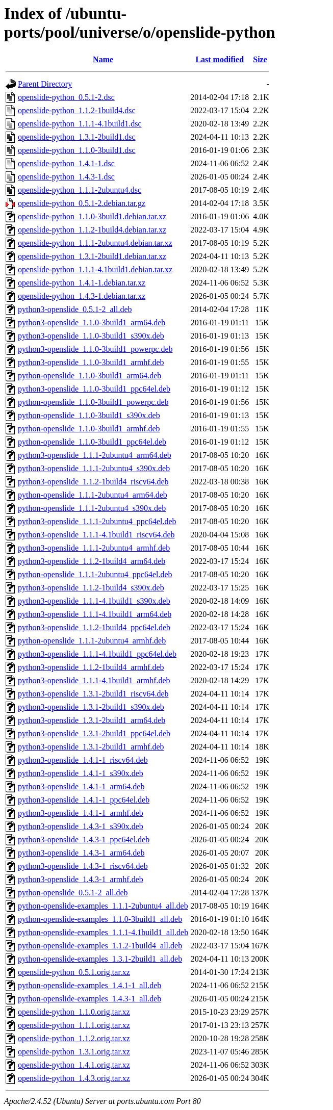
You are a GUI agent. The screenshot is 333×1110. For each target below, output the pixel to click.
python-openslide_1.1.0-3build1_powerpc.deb (93, 402)
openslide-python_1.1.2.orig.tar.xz (74, 1038)
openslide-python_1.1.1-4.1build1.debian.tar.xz (95, 269)
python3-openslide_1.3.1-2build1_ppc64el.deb (94, 733)
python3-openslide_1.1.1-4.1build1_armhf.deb (94, 680)
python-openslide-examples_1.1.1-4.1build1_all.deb (103, 932)
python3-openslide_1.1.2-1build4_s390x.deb (91, 587)
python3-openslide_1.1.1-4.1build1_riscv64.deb (96, 534)
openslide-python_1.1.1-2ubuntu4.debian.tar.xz (95, 243)
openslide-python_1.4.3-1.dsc (66, 176)
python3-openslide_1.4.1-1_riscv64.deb (83, 760)
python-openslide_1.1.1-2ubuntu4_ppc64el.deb (95, 574)
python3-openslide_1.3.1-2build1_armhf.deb (91, 746)
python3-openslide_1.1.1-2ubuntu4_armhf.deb (94, 548)
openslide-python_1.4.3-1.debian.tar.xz (81, 296)
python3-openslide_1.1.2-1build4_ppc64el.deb (94, 627)
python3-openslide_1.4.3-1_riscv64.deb (83, 866)
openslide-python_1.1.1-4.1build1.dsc (80, 123)
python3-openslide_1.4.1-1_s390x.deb (80, 773)
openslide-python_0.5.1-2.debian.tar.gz (81, 203)
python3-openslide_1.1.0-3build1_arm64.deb (91, 322)
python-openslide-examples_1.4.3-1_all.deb (89, 998)
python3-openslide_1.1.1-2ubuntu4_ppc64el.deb (97, 521)
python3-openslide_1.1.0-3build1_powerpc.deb (95, 349)
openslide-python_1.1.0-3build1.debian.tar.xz (92, 216)
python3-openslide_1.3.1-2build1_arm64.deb (91, 720)
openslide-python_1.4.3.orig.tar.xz (74, 1078)
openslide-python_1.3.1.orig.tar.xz (74, 1051)
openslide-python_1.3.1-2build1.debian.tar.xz (92, 256)
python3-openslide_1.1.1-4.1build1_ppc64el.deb (97, 654)
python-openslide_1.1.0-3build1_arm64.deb (89, 375)
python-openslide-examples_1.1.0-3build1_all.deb (100, 919)
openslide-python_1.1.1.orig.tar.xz (74, 1025)
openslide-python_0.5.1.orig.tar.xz (74, 972)
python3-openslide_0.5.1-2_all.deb (75, 309)
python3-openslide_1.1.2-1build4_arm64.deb (91, 561)
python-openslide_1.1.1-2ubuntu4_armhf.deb (92, 640)
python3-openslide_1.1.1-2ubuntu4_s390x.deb (94, 468)
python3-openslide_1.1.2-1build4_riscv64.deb (93, 481)
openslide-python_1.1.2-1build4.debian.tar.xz (92, 229)
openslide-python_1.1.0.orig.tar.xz (74, 1012)
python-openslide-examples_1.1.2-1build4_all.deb (100, 945)
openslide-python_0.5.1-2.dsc (66, 97)
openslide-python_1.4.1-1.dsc (66, 163)
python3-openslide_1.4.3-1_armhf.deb (80, 879)
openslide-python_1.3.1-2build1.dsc (77, 137)
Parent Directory (45, 84)
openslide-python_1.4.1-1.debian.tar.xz (81, 282)
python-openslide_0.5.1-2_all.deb (73, 892)
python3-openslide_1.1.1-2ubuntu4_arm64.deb (94, 455)
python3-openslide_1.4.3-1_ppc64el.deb (83, 839)
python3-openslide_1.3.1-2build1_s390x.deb (91, 707)
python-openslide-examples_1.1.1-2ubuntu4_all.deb (103, 905)
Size (260, 59)
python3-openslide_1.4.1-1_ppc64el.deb (83, 799)
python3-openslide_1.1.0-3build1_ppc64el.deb (94, 388)
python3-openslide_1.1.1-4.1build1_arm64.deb (94, 614)
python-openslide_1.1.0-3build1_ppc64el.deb (92, 441)
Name (103, 59)
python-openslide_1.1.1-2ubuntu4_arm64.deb (92, 495)
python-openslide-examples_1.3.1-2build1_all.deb (100, 958)
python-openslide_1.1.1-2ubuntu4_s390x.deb (92, 508)
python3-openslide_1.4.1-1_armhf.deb (80, 813)
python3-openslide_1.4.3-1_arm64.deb (81, 852)
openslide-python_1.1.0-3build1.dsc (77, 150)
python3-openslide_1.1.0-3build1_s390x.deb (91, 335)
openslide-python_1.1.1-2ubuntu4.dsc (79, 190)
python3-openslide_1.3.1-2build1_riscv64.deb (93, 693)
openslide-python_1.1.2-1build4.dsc (77, 110)
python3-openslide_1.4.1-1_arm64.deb (81, 786)
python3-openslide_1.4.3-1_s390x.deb (80, 826)
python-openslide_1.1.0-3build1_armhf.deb (89, 428)
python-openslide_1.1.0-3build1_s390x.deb (89, 415)
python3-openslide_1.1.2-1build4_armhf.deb (91, 667)
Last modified (219, 59)
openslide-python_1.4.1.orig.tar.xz (74, 1065)
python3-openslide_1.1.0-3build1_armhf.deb (91, 362)
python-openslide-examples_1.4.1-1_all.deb (89, 985)
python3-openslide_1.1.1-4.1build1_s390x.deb (94, 601)
